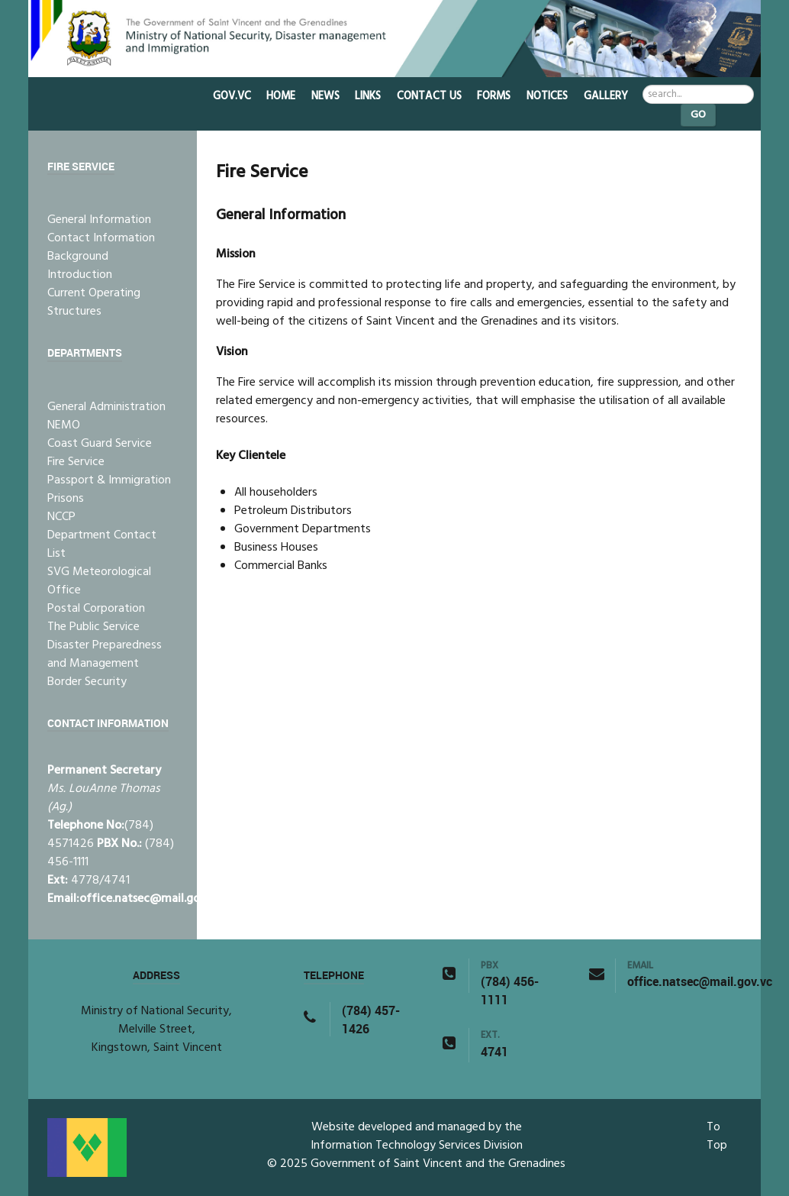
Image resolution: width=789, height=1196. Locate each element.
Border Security (87, 682)
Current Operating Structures (93, 302)
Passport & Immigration (109, 480)
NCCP (61, 517)
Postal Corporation (96, 609)
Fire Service (76, 462)
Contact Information (101, 238)
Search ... (642, 85)
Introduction (79, 275)
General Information (99, 220)
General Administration (106, 407)
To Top (717, 1136)
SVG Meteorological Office (99, 581)
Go (698, 115)
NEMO (63, 425)
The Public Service (93, 627)
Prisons (65, 499)
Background (77, 256)
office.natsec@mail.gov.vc (150, 899)
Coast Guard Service (99, 444)
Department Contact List (101, 544)
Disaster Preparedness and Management (104, 654)
